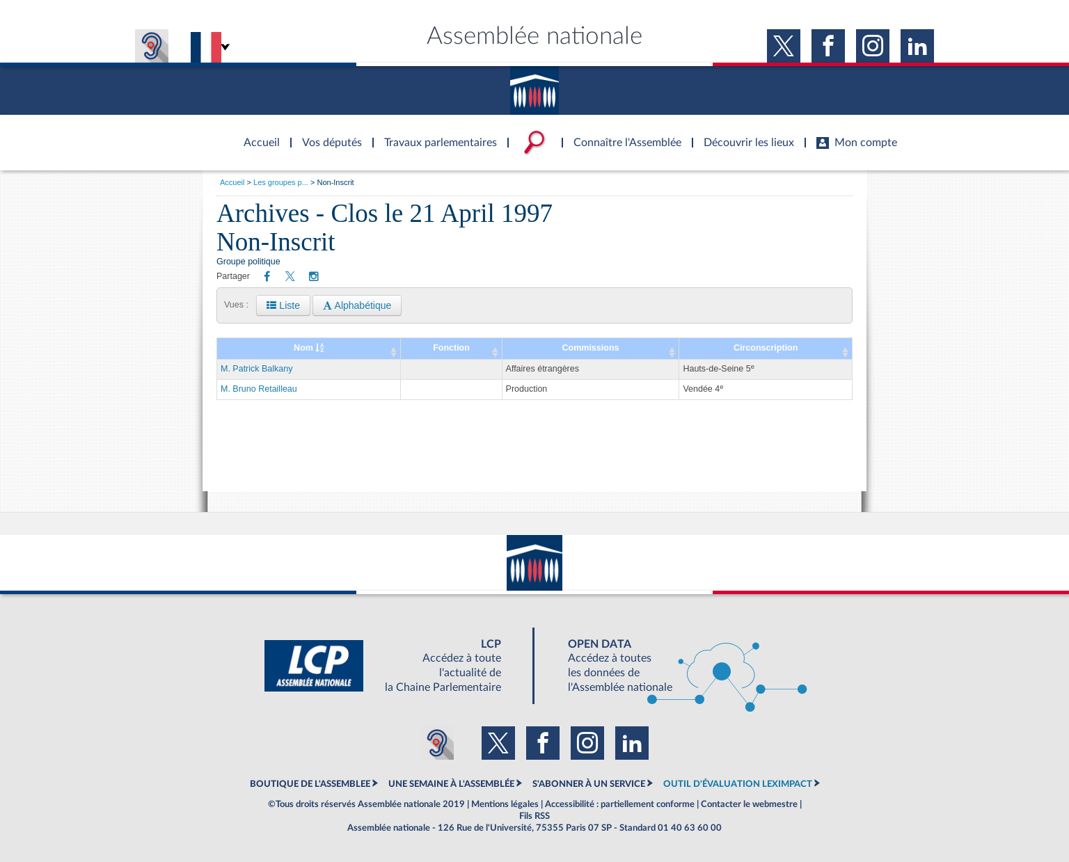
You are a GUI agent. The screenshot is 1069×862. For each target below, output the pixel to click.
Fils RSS (534, 816)
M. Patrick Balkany (257, 369)
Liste (283, 305)
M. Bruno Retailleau (259, 389)
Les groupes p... (280, 182)
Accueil (232, 182)
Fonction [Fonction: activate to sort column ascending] (451, 348)
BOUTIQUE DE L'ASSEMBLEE (310, 784)
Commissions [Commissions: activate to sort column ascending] (590, 348)
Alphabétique (357, 305)
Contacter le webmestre (749, 804)
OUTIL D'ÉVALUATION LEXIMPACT (737, 784)
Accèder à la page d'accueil (256, 134)
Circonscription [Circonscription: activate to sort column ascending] (766, 348)
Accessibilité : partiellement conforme (620, 804)
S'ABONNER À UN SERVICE (588, 784)
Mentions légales (505, 804)
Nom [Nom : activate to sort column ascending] (309, 348)
